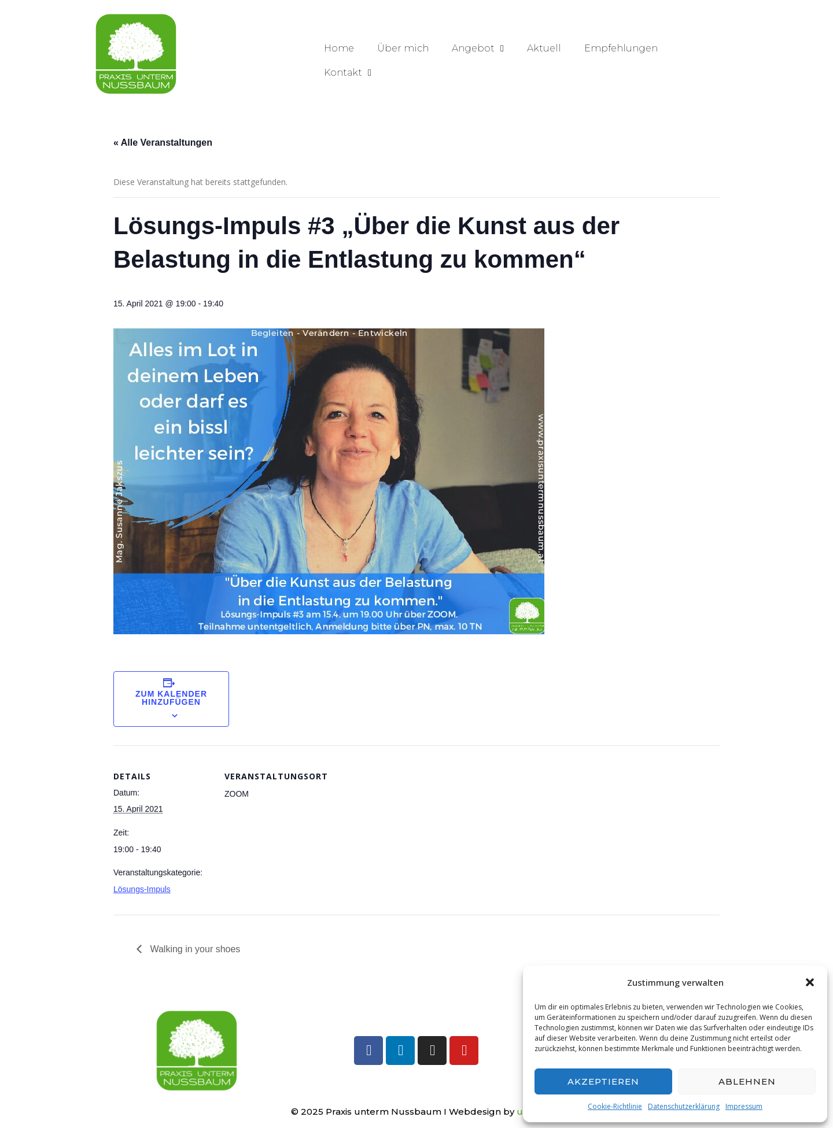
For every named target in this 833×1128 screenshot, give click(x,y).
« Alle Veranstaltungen (162, 142)
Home (339, 48)
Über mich (403, 48)
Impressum (743, 1106)
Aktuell (544, 48)
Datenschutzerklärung (684, 1106)
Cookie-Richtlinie (615, 1106)
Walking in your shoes (194, 949)
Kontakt (347, 72)
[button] (810, 982)
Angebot (478, 48)
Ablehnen (747, 1081)
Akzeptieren (603, 1081)
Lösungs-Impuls (142, 889)
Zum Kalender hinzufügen (171, 698)
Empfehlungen (621, 48)
